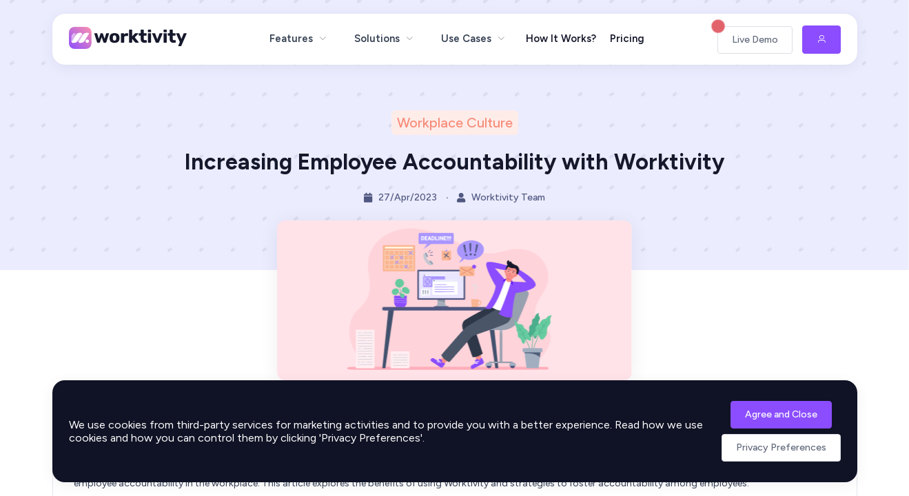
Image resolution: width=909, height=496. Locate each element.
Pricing (627, 38)
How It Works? (561, 38)
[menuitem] (298, 38)
